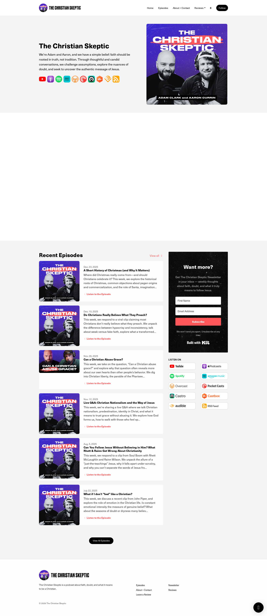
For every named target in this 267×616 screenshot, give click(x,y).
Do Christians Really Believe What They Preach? (115, 315)
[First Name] (198, 301)
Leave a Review (143, 594)
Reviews (198, 8)
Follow (222, 8)
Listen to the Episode (97, 294)
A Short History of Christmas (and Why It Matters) (117, 270)
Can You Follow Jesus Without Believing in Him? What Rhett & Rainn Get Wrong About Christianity (119, 449)
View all (156, 255)
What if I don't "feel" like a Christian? (108, 494)
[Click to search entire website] (211, 8)
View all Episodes (101, 540)
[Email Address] (198, 311)
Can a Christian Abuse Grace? (103, 359)
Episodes (163, 8)
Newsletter (173, 585)
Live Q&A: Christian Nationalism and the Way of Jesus (119, 403)
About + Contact (181, 8)
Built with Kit (198, 343)
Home (150, 8)
